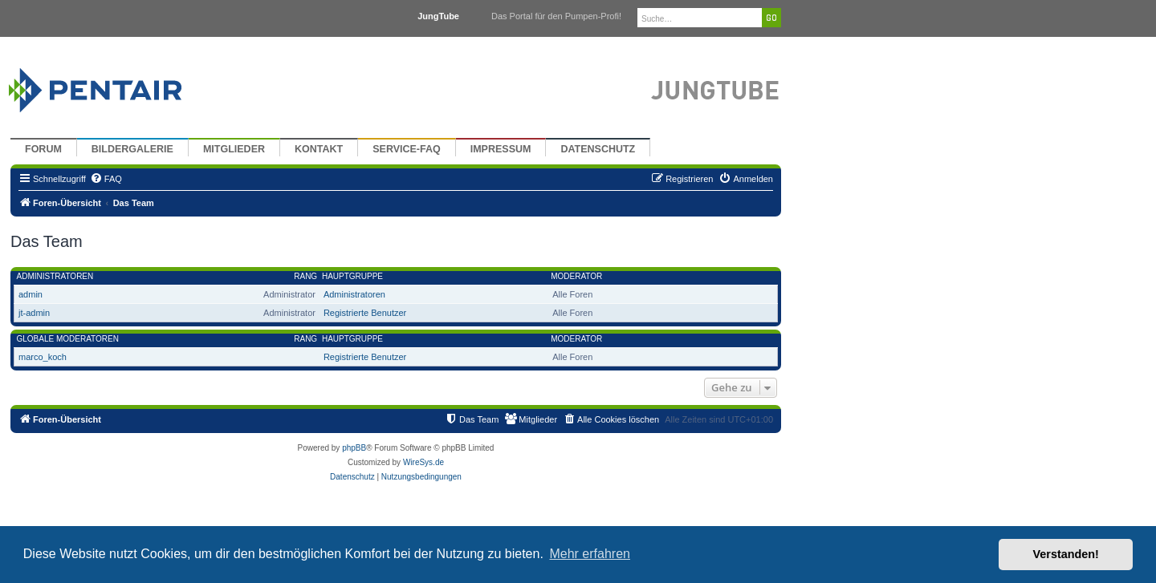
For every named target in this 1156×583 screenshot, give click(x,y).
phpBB (354, 447)
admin (30, 294)
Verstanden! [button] (1066, 554)
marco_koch (42, 357)
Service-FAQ (406, 149)
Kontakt (319, 149)
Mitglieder (234, 149)
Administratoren (55, 276)
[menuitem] (106, 178)
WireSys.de (423, 462)
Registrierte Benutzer (365, 313)
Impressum (500, 149)
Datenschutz (597, 149)
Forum (43, 149)
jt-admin (34, 313)
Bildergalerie (132, 149)
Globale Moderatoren (68, 338)
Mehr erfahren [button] (589, 554)
